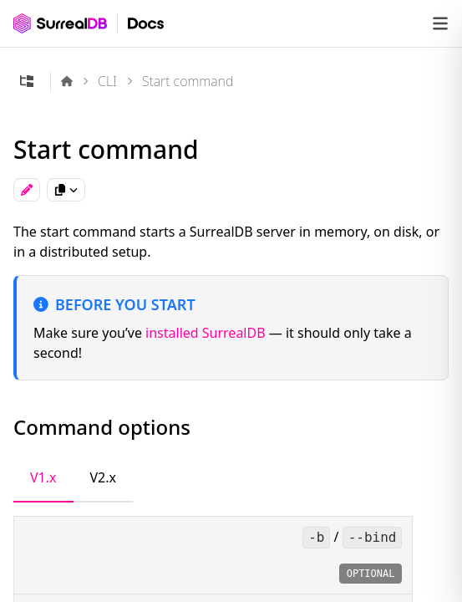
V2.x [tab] (103, 477)
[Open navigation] (440, 23)
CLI (107, 81)
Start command (188, 81)
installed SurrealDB (205, 333)
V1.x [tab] (43, 477)
